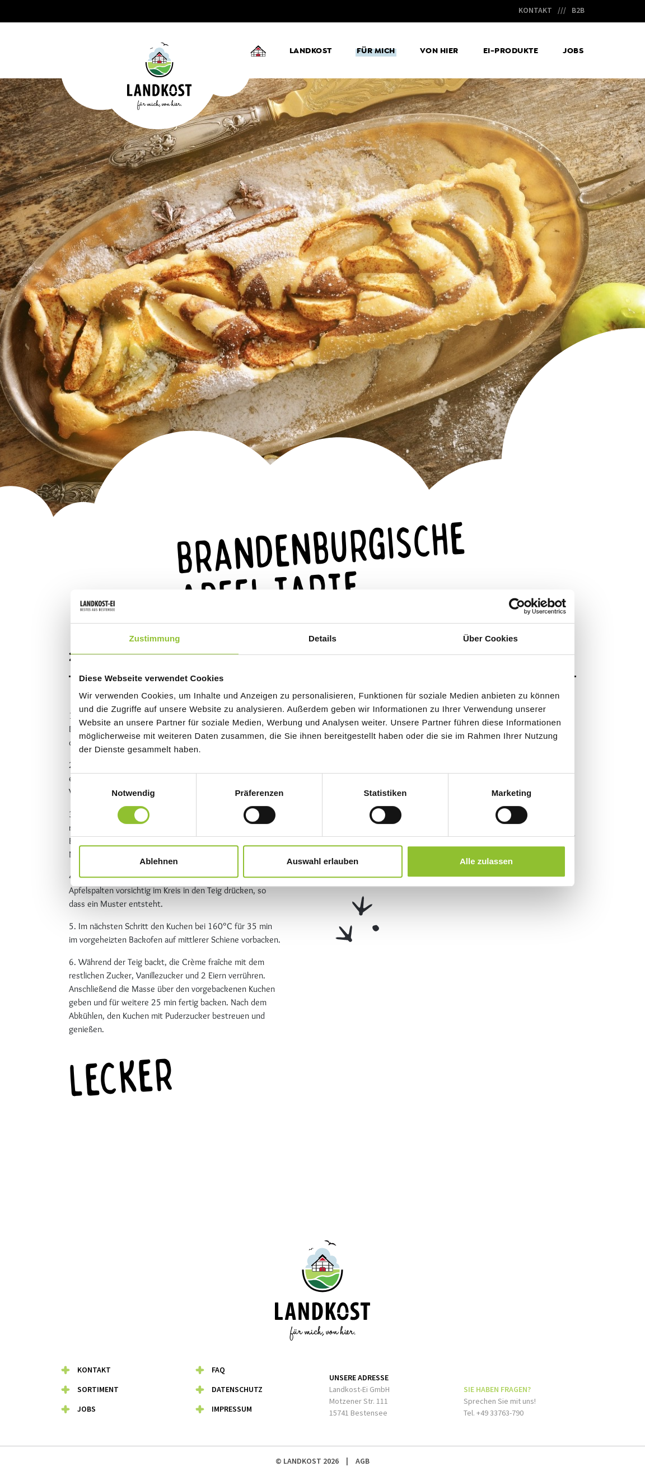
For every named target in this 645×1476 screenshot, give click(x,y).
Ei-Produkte (511, 50)
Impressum (232, 1409)
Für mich (376, 50)
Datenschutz (237, 1389)
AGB (363, 1461)
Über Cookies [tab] (490, 638)
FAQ (218, 1370)
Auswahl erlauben (322, 861)
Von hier (439, 50)
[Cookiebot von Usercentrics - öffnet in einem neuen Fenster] (517, 606)
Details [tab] (322, 638)
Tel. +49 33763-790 (494, 1413)
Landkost (310, 50)
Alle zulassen (486, 861)
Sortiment (98, 1389)
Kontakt (535, 10)
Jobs (573, 50)
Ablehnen (158, 861)
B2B (578, 10)
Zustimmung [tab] (154, 638)
